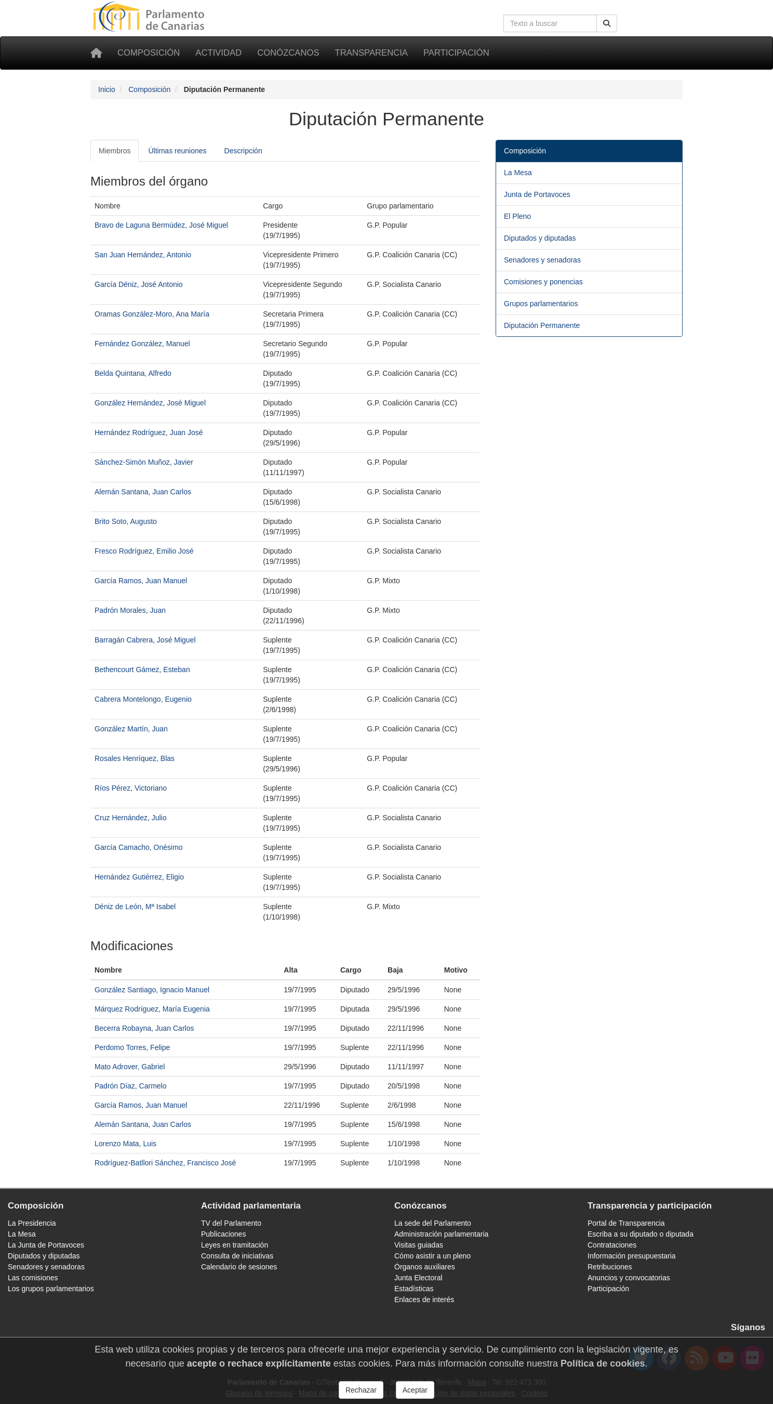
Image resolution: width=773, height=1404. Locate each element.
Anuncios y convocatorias (629, 1278)
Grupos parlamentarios (541, 303)
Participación (456, 53)
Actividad (218, 53)
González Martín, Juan (131, 729)
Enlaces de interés (424, 1299)
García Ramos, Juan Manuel (141, 580)
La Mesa (518, 172)
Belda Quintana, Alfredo (133, 373)
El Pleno (517, 216)
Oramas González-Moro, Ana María (152, 314)
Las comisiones (33, 1278)
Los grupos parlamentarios (51, 1288)
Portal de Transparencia (626, 1223)
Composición (148, 53)
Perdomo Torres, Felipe (132, 1047)
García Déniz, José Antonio (139, 284)
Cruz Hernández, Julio (131, 817)
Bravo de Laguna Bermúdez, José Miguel (161, 225)
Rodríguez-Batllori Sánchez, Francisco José (165, 1163)
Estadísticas (413, 1288)
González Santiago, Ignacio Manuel (152, 990)
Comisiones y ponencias (543, 282)
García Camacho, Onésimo (139, 847)
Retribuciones (610, 1267)
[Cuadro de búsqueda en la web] (550, 23)
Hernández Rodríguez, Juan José (149, 432)
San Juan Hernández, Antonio (143, 255)
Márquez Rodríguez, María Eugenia (152, 1009)
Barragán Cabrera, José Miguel (145, 640)
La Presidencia (32, 1223)
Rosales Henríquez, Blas (135, 758)
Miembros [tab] (114, 151)
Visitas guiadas (418, 1245)
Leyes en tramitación (234, 1245)
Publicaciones (223, 1234)
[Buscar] (606, 23)
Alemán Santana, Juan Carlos (143, 492)
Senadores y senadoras (542, 260)
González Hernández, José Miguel (150, 403)
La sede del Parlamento (432, 1223)
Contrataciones (612, 1245)
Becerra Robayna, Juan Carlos (144, 1028)
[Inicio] (96, 53)
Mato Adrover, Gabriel (130, 1066)
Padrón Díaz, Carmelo (131, 1086)
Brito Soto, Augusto (126, 521)
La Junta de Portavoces (46, 1245)
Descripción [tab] (243, 151)
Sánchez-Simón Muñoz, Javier (144, 462)
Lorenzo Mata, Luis (125, 1143)
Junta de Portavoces (537, 194)
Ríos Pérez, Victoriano (131, 788)
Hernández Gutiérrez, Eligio (139, 877)
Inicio (106, 89)
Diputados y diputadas (540, 238)
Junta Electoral (418, 1278)
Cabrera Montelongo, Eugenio (143, 699)
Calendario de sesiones (239, 1267)
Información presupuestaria (632, 1256)
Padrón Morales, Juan (130, 610)
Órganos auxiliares (424, 1267)
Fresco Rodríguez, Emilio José (144, 551)
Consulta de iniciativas (237, 1256)
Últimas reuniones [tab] (177, 151)
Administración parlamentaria (441, 1234)
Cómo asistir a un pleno (432, 1256)
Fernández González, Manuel (142, 343)
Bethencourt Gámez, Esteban (142, 669)
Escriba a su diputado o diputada (641, 1234)
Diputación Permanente (542, 325)
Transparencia (371, 53)
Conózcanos (288, 53)
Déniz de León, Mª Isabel (135, 906)
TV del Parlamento (231, 1223)
